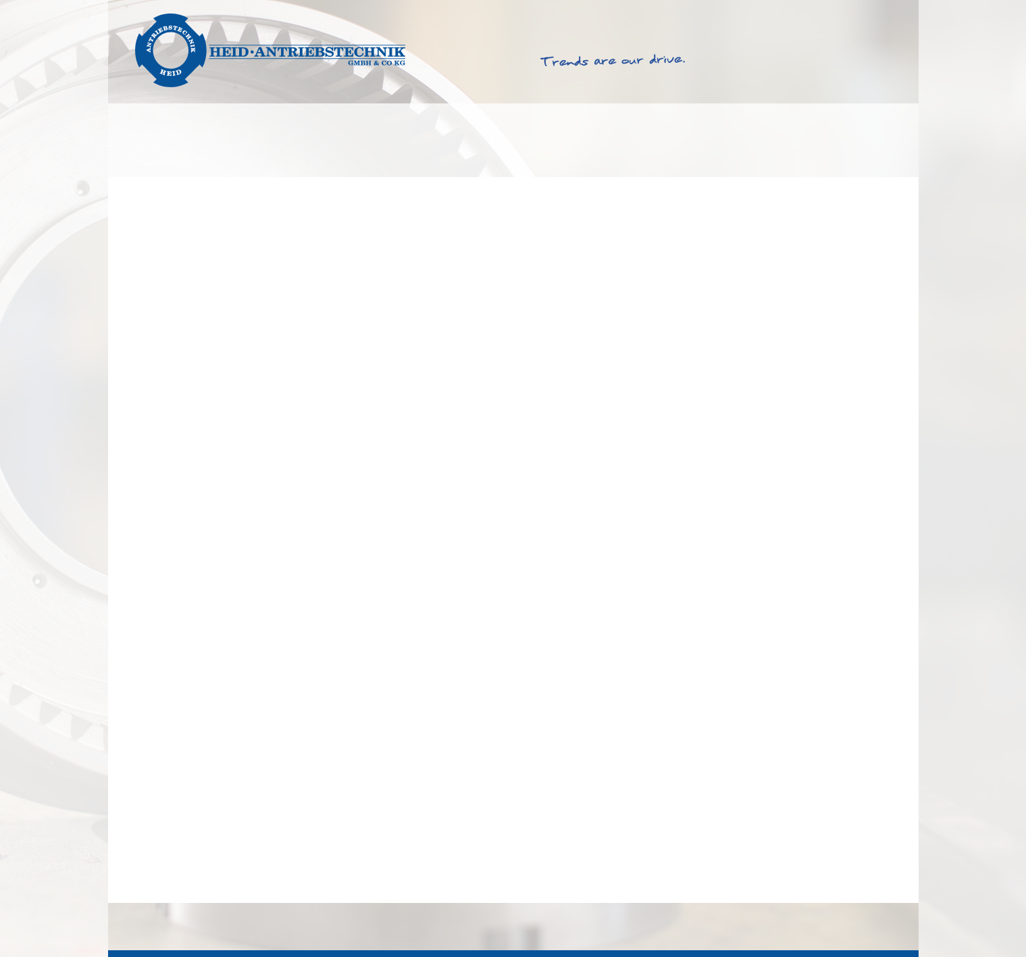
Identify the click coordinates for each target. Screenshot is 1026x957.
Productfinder (439, 140)
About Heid (701, 140)
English (840, 12)
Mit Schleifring (169, 883)
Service (574, 140)
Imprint (812, 926)
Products (297, 140)
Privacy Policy (871, 926)
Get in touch (846, 140)
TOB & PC (763, 926)
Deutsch (885, 12)
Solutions (170, 140)
